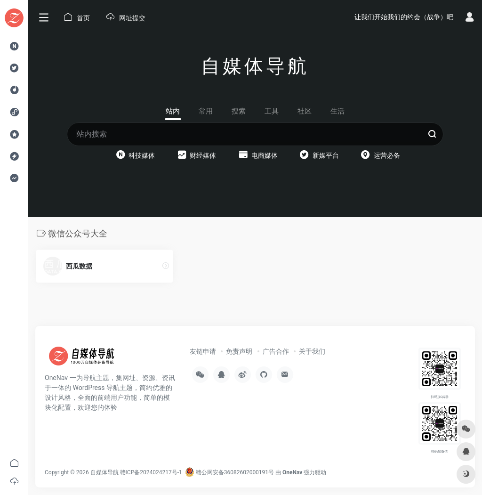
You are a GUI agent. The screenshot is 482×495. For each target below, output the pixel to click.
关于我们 (312, 351)
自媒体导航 (104, 472)
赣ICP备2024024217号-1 (151, 472)
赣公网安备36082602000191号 (229, 472)
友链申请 (203, 351)
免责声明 (239, 351)
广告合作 (276, 351)
